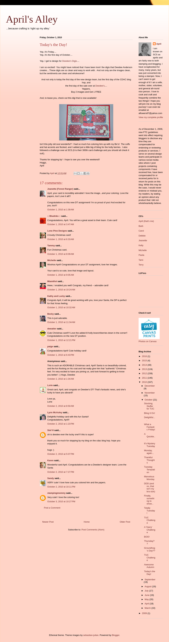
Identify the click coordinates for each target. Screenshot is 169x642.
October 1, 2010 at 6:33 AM (60, 239)
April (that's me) (146, 221)
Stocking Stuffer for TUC (149, 406)
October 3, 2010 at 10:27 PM (61, 501)
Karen (50, 460)
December (150, 386)
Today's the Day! (149, 572)
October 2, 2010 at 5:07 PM (60, 454)
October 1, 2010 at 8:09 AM (60, 254)
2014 (145, 365)
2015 (145, 360)
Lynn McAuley (54, 412)
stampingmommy (56, 493)
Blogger (115, 635)
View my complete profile (151, 117)
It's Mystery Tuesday (149, 444)
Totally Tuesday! (149, 510)
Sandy (50, 478)
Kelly (141, 245)
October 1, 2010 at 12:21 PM (61, 340)
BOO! (147, 536)
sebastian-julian (90, 635)
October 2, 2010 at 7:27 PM (60, 472)
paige (50, 346)
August (148, 586)
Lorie (50, 385)
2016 (145, 356)
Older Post (125, 522)
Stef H (50, 430)
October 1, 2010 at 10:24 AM (61, 289)
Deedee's (100, 85)
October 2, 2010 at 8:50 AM (60, 406)
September (150, 579)
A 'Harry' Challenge (149, 530)
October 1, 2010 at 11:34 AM (61, 322)
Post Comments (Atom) (92, 529)
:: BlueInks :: (54, 216)
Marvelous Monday (149, 478)
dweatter (51, 328)
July (147, 590)
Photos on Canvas (147, 341)
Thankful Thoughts (149, 460)
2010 (145, 382)
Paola (141, 255)
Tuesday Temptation (149, 469)
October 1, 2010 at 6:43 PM (60, 355)
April (158, 44)
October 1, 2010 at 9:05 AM (60, 275)
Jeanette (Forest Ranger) (60, 189)
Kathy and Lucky (56, 296)
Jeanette (143, 240)
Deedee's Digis (69, 61)
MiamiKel (52, 281)
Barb (141, 226)
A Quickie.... (149, 436)
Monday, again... (149, 451)
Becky (50, 314)
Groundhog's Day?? (149, 549)
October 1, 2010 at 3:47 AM (60, 224)
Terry (141, 264)
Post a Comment (52, 507)
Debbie (142, 235)
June (147, 595)
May (147, 599)
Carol (141, 230)
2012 (145, 373)
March (148, 608)
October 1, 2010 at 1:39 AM (60, 209)
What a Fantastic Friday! (149, 427)
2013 (145, 369)
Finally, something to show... (149, 499)
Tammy (51, 245)
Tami (141, 260)
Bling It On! (149, 413)
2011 (145, 378)
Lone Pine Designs (57, 230)
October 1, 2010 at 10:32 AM (61, 307)
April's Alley (32, 19)
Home (87, 522)
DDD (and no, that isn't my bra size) (149, 487)
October (149, 399)
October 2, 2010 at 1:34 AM (60, 379)
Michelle (51, 260)
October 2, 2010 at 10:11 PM (61, 486)
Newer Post (48, 522)
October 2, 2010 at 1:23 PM (60, 424)
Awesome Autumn (149, 566)
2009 (145, 613)
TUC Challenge (149, 520)
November (150, 392)
